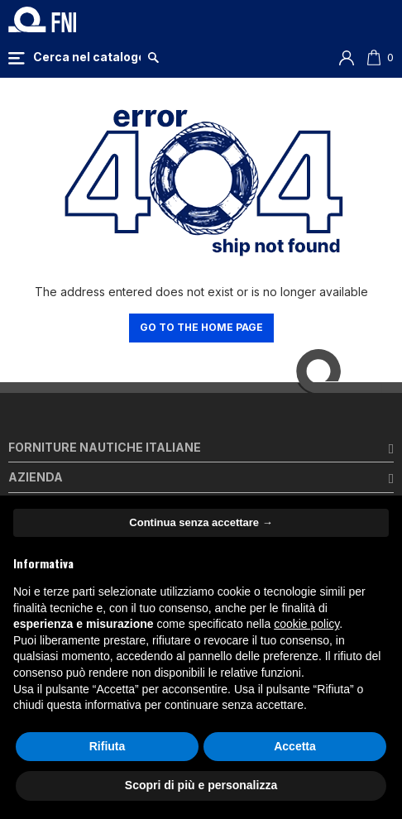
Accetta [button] (295, 746)
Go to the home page (201, 327)
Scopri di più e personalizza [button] (201, 785)
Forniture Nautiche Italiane (104, 447)
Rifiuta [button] (107, 746)
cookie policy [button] (306, 623)
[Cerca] (87, 57)
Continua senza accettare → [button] (200, 522)
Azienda (35, 477)
